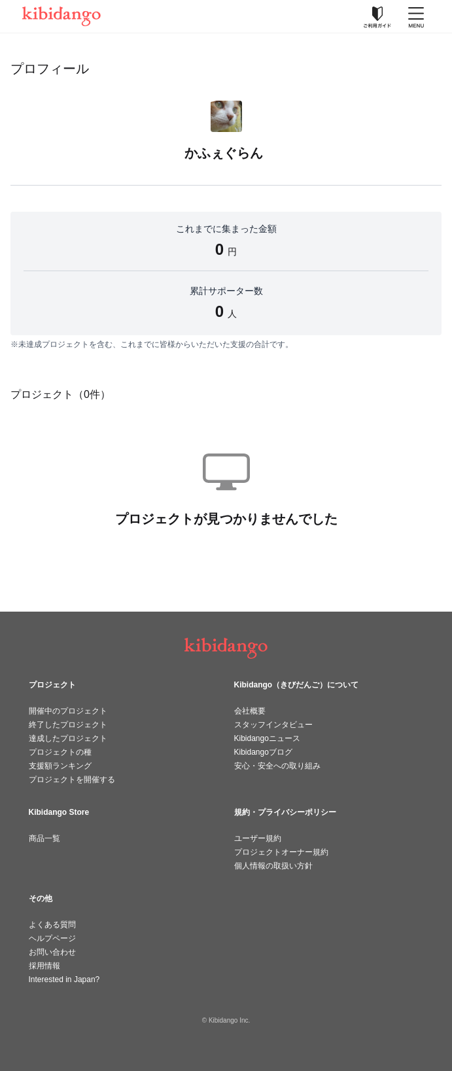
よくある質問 (52, 924)
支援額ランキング (60, 765)
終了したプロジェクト (68, 724)
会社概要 (250, 711)
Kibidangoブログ (263, 752)
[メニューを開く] (416, 16)
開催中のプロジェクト (68, 711)
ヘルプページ (52, 938)
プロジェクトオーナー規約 (281, 852)
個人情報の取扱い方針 (273, 865)
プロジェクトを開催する (72, 779)
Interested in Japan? (64, 979)
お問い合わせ (52, 952)
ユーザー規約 (257, 838)
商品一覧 (44, 838)
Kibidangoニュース (267, 738)
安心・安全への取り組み (277, 765)
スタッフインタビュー (273, 724)
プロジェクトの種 (60, 752)
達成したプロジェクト (68, 738)
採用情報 (44, 965)
